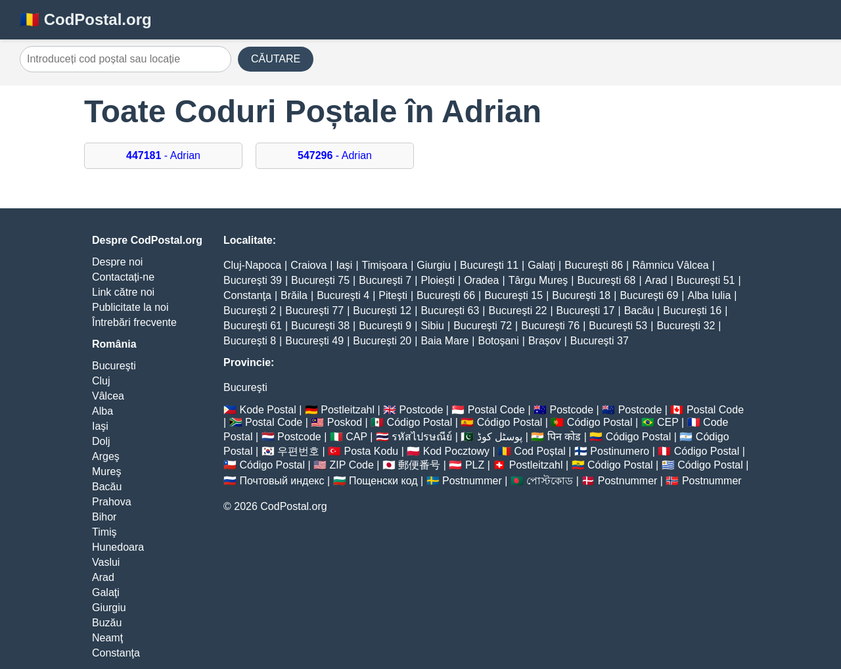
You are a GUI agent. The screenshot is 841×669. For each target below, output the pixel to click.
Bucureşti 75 (320, 280)
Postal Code (496, 409)
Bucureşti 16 (692, 310)
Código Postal (420, 422)
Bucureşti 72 (482, 325)
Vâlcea (108, 396)
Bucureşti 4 (343, 295)
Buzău (107, 622)
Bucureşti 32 (685, 325)
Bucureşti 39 (252, 280)
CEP (668, 422)
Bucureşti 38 (320, 325)
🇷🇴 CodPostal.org (86, 19)
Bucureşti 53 (618, 325)
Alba (102, 411)
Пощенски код (383, 480)
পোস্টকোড (549, 480)
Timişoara (385, 265)
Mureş (106, 471)
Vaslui (106, 562)
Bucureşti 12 (382, 310)
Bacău (107, 486)
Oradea (481, 280)
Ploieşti (437, 280)
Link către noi (123, 292)
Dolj (101, 441)
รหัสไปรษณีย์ (422, 436)
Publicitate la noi (130, 307)
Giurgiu (109, 607)
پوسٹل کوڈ (499, 436)
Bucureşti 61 (252, 325)
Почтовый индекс (281, 480)
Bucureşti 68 (607, 280)
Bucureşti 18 (581, 295)
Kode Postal (267, 409)
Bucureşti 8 (249, 340)
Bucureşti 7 (385, 280)
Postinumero (619, 451)
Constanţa (116, 652)
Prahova (111, 501)
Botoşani (498, 340)
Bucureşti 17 (586, 310)
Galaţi (106, 592)
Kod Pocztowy (456, 451)
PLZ (474, 465)
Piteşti (392, 295)
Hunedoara (118, 547)
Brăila (294, 295)
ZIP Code (352, 465)
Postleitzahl (348, 409)
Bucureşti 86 (593, 265)
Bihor (104, 516)
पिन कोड (564, 436)
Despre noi (117, 261)
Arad (103, 577)
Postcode (421, 409)
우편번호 (298, 451)
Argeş (106, 456)
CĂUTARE (275, 58)
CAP (356, 436)
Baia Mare (444, 340)
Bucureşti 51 (706, 280)
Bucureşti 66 (446, 295)
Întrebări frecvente (134, 322)
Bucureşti (114, 365)
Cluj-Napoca (252, 265)
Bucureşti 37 (599, 340)
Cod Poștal (540, 451)
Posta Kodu (371, 451)
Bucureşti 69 (649, 295)
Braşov (544, 340)
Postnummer (472, 480)
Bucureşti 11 (489, 265)
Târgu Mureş (538, 280)
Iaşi (100, 426)
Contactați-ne (123, 277)
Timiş (104, 532)
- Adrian (163, 155)
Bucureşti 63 (449, 310)
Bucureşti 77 (314, 310)
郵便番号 (419, 465)
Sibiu (432, 325)
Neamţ (107, 637)
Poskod (344, 422)
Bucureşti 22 (517, 310)
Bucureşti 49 (314, 340)
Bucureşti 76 (550, 325)
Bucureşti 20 (382, 340)
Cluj (101, 380)
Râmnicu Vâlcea (670, 265)
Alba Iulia (709, 295)
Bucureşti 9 (385, 325)
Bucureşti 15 (513, 295)
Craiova (308, 265)
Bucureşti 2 (249, 310)
